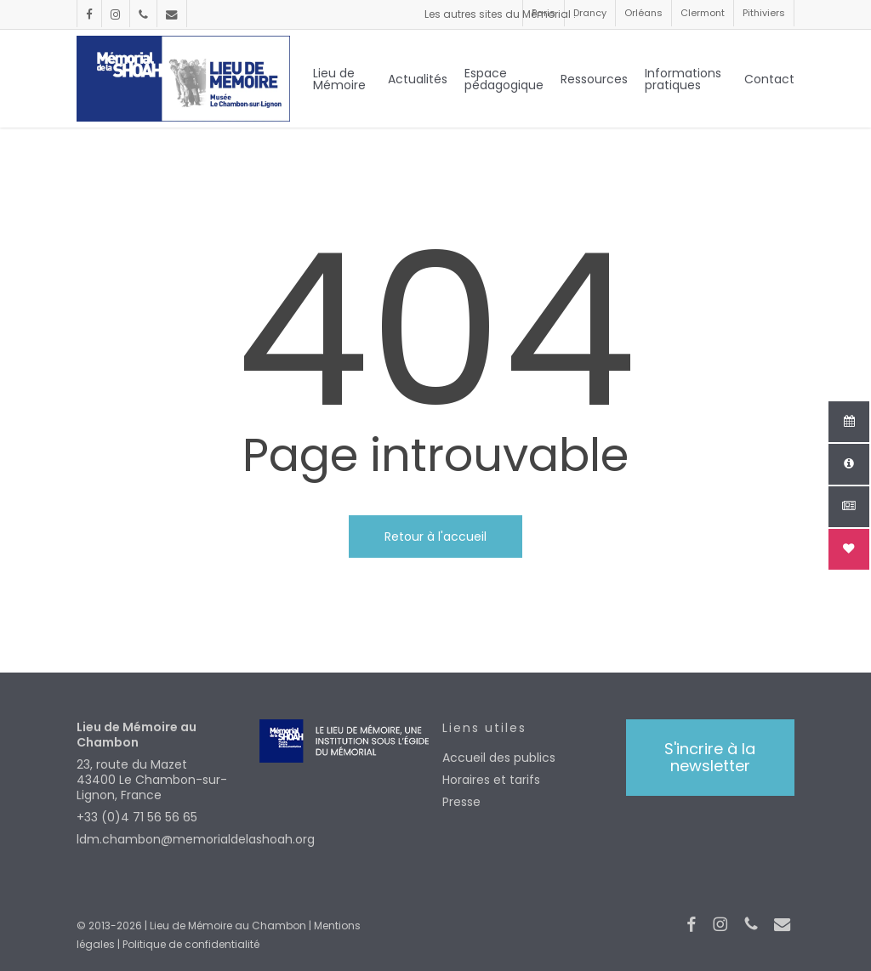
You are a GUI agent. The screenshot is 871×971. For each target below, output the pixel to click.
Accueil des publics (498, 757)
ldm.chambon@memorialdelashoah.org (161, 839)
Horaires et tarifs (491, 779)
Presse (461, 801)
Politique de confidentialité (190, 944)
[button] (710, 757)
